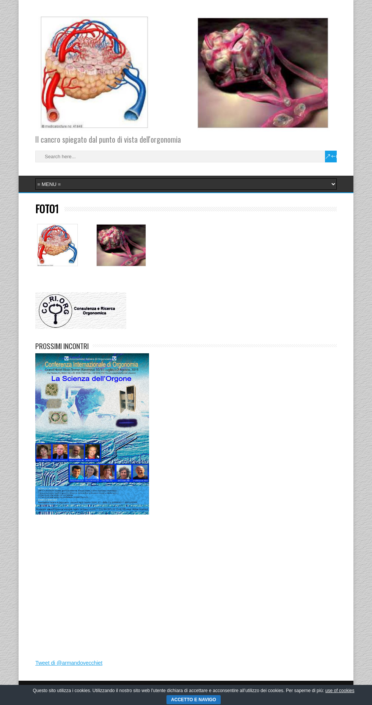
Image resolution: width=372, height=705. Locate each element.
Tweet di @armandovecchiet (68, 663)
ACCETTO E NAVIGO (193, 699)
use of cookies (340, 690)
